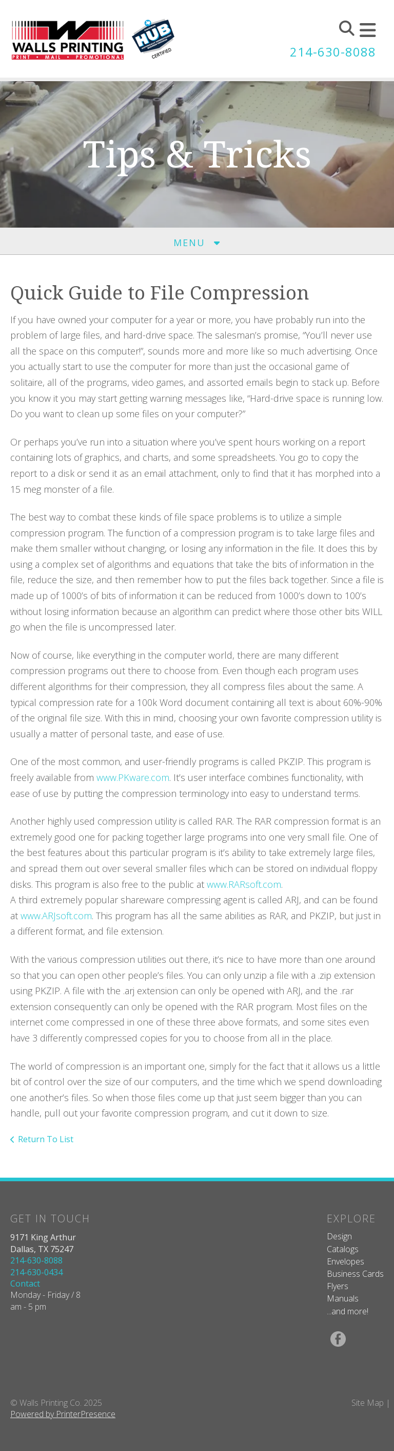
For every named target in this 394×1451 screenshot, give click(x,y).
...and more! (347, 1311)
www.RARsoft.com (244, 884)
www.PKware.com (132, 777)
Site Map (367, 1402)
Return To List (45, 1139)
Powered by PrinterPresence (62, 1414)
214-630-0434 (36, 1272)
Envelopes (345, 1261)
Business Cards (355, 1273)
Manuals (343, 1298)
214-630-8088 (333, 51)
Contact (25, 1283)
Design (339, 1236)
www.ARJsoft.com (56, 915)
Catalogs (343, 1249)
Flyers (337, 1286)
